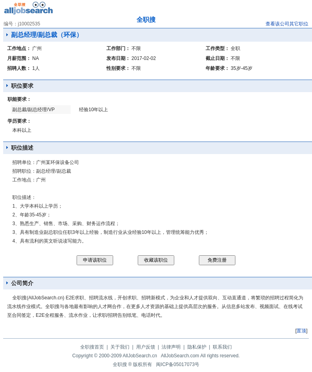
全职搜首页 (92, 347)
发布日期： (118, 58)
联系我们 (222, 347)
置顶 (301, 330)
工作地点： (19, 48)
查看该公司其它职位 (287, 24)
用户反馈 (145, 347)
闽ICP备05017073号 (177, 364)
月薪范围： (19, 58)
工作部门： (118, 48)
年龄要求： (217, 68)
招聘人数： (19, 68)
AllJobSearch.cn (140, 356)
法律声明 (171, 347)
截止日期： (217, 58)
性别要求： (118, 68)
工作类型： (217, 48)
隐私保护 (196, 347)
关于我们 (119, 347)
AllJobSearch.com (180, 356)
